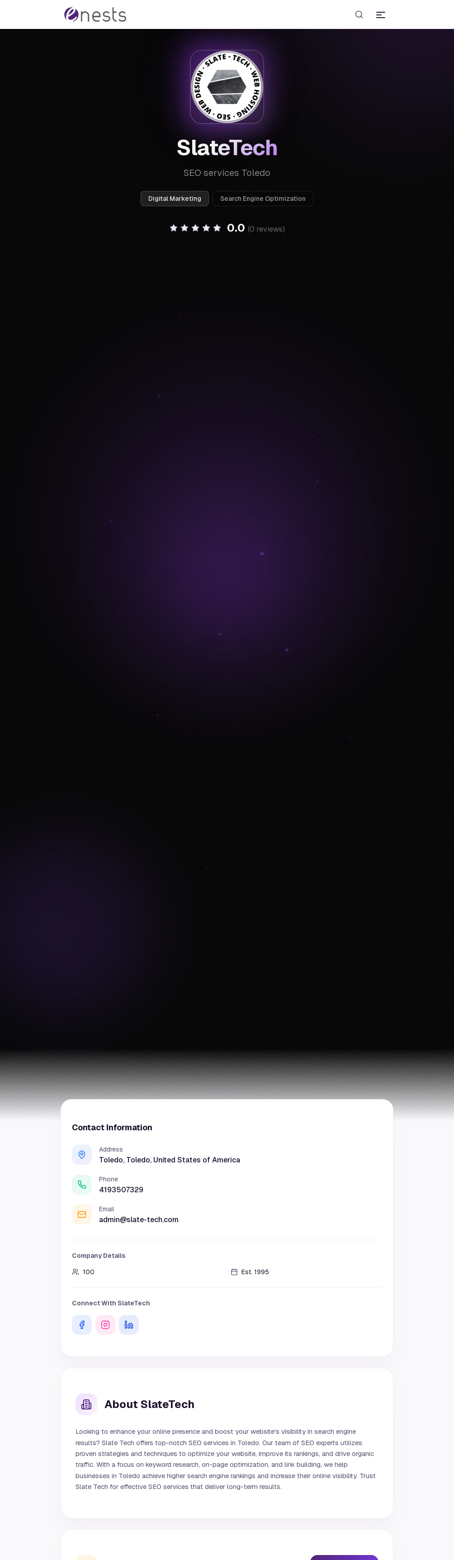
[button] (227, 228)
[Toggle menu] (381, 14)
